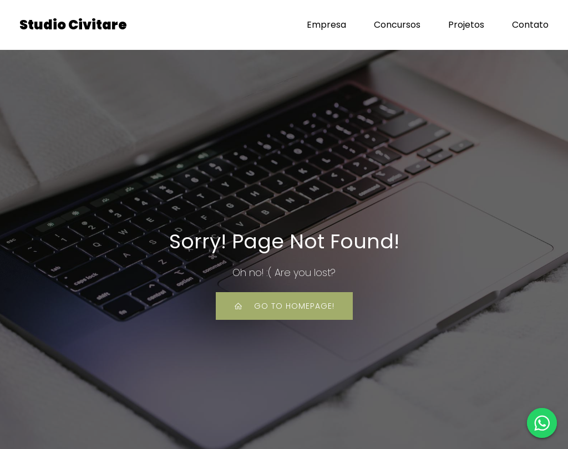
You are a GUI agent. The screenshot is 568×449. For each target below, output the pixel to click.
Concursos (397, 24)
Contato (530, 24)
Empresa (326, 24)
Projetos (466, 24)
